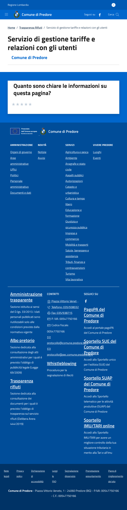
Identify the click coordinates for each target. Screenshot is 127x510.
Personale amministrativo (19, 184)
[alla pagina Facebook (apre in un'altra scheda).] (98, 14)
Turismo (70, 273)
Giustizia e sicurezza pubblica (76, 224)
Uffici (13, 169)
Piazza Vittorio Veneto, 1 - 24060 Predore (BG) (63, 300)
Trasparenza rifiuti (21, 383)
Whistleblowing (61, 363)
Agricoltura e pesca (76, 152)
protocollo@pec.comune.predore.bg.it (63, 352)
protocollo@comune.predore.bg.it (63, 340)
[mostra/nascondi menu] (6, 14)
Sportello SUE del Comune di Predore (100, 347)
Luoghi (97, 152)
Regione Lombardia (18, 5)
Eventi (97, 158)
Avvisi (41, 158)
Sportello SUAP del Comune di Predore (98, 384)
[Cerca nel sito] (117, 14)
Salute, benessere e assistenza (77, 253)
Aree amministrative (19, 161)
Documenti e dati (20, 193)
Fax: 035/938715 (59, 313)
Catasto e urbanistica (72, 190)
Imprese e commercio (72, 236)
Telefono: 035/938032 (63, 307)
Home (11, 27)
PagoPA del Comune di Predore (94, 315)
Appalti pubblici (74, 175)
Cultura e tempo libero (75, 201)
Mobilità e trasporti (76, 245)
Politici (14, 175)
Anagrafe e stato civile (75, 167)
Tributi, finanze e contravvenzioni (75, 265)
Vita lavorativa (74, 279)
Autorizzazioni (74, 181)
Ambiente (71, 158)
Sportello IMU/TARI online (99, 423)
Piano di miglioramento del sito (115, 476)
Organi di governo (21, 152)
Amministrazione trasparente (26, 297)
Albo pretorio (22, 340)
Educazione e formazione (73, 213)
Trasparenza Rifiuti (30, 27)
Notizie (42, 152)
